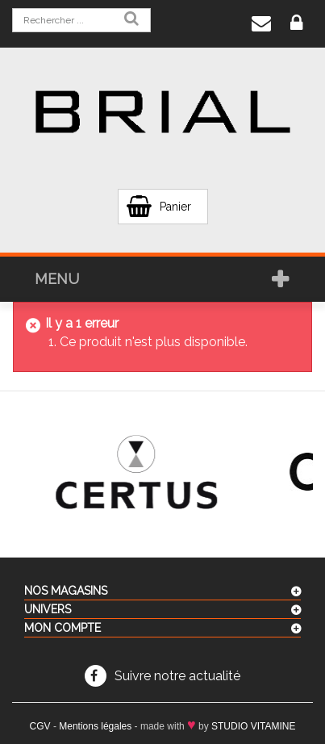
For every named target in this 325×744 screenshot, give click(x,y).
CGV (40, 726)
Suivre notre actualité (177, 675)
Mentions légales (95, 726)
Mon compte (62, 627)
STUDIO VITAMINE (253, 726)
